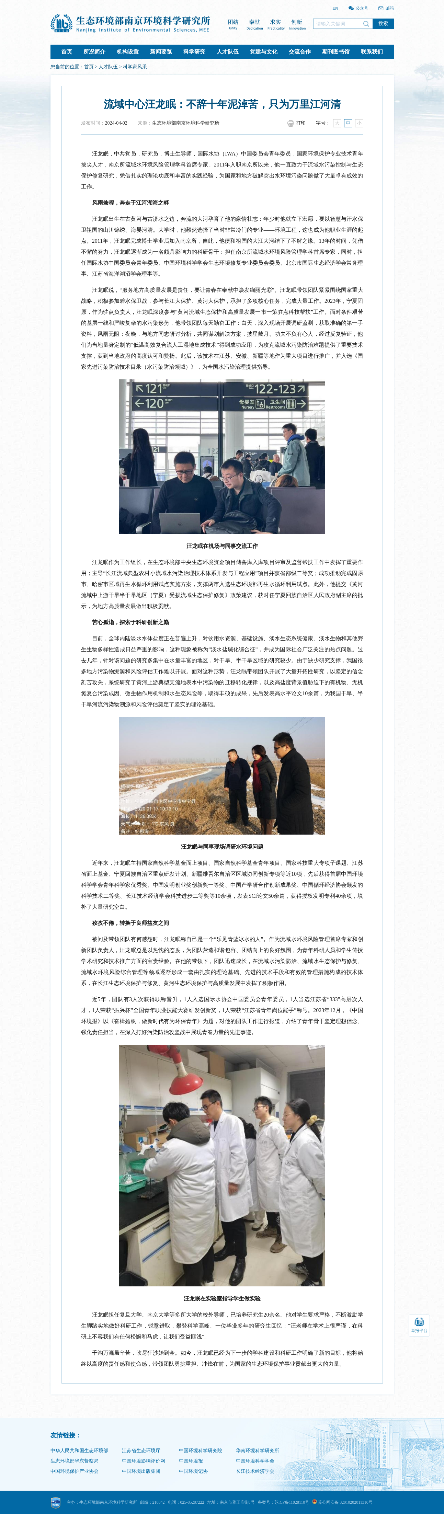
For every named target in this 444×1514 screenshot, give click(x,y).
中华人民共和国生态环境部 (79, 1450)
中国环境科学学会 (255, 1461)
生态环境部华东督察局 (74, 1461)
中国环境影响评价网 (143, 1461)
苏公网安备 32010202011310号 (342, 1502)
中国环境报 (191, 1461)
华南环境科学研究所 (257, 1450)
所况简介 (94, 52)
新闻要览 (161, 52)
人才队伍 (228, 52)
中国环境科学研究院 (200, 1450)
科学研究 (194, 52)
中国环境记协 (193, 1471)
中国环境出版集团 (141, 1471)
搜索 (383, 23)
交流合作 (300, 52)
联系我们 (372, 52)
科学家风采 (135, 66)
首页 (66, 52)
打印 (301, 123)
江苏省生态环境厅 (141, 1450)
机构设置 (128, 52)
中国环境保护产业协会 (74, 1471)
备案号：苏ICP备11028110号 (283, 1502)
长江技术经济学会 (255, 1471)
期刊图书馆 (336, 52)
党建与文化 (263, 52)
